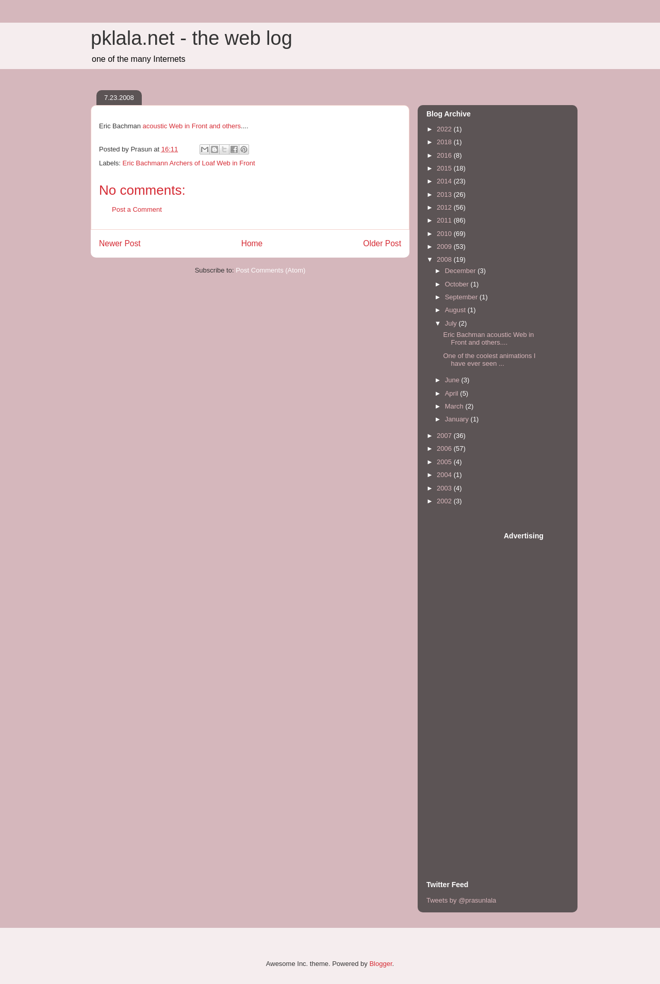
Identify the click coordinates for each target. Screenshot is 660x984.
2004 (445, 475)
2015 (445, 168)
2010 (445, 233)
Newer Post (120, 243)
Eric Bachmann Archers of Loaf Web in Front (189, 163)
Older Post (382, 243)
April (452, 393)
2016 (445, 155)
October (458, 284)
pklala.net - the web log (191, 38)
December (461, 271)
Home (252, 243)
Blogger (380, 964)
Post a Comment (137, 209)
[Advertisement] (467, 685)
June (453, 380)
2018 (445, 142)
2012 (445, 207)
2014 (445, 181)
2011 (445, 220)
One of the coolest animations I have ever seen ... (489, 360)
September (462, 297)
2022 (445, 129)
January (458, 419)
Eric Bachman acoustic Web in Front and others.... (488, 339)
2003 (445, 488)
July (452, 323)
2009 (445, 246)
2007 (445, 435)
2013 (445, 194)
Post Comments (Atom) (270, 270)
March (455, 406)
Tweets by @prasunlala (461, 900)
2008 (445, 259)
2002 (445, 501)
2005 (445, 462)
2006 (445, 448)
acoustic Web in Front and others (192, 126)
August (456, 310)
